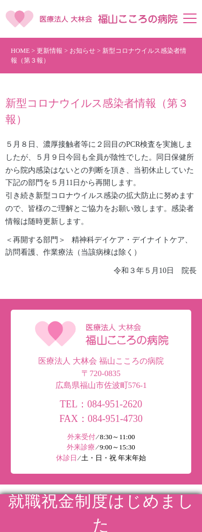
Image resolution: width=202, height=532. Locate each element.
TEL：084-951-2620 (101, 404)
